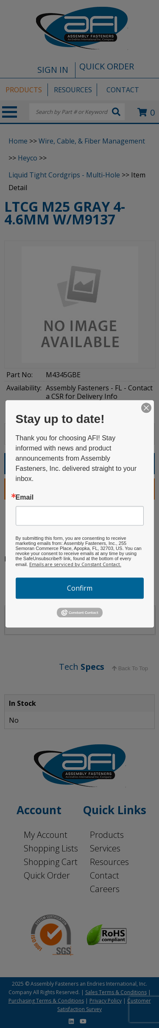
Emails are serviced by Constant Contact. (75, 564)
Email (25, 497)
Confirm (79, 588)
